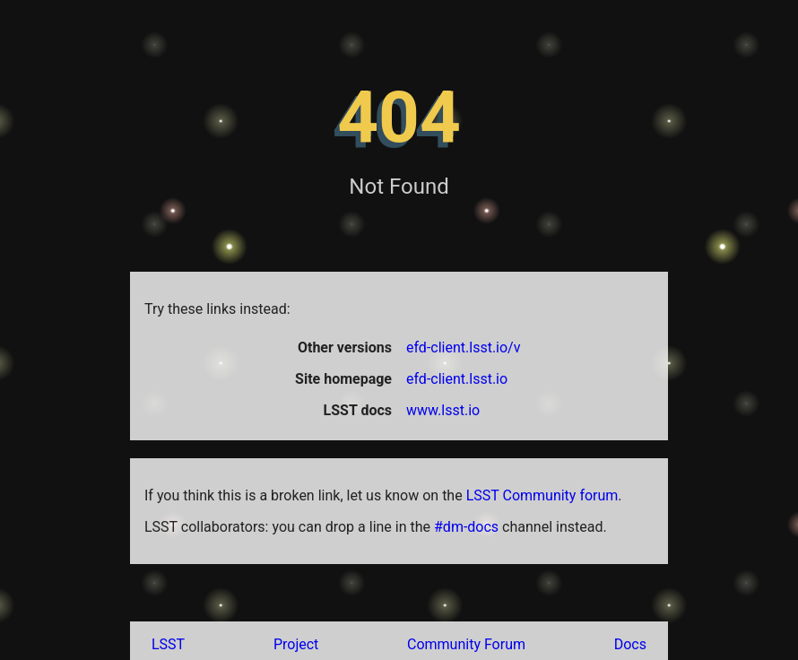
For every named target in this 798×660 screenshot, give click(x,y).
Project (295, 644)
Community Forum (466, 644)
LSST (168, 644)
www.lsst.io (443, 410)
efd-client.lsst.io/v (463, 347)
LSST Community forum (542, 495)
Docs (630, 644)
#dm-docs (466, 526)
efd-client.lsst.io (456, 378)
